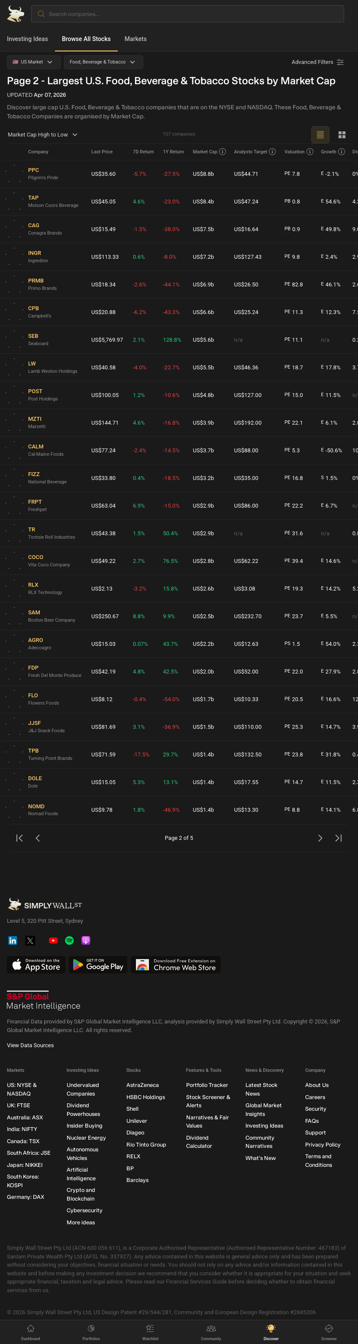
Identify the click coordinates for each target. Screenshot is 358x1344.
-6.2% (139, 312)
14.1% (331, 810)
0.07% (140, 644)
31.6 (293, 533)
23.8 (293, 755)
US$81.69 (103, 727)
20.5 (293, 699)
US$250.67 (105, 616)
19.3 (293, 589)
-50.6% (331, 450)
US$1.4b (203, 754)
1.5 (292, 644)
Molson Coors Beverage (53, 205)
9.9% (169, 616)
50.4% (170, 533)
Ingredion (38, 261)
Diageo (135, 1132)
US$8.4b (203, 201)
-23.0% (171, 201)
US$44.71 (246, 174)
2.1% (139, 340)
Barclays (137, 1180)
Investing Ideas (27, 38)
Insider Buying (85, 1125)
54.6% (331, 202)
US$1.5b (203, 727)
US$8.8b (203, 174)
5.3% (139, 782)
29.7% (170, 754)
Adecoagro (39, 648)
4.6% (139, 201)
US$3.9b (203, 422)
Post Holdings (43, 399)
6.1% (329, 423)
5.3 (292, 450)
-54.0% (171, 699)
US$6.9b (203, 284)
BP (130, 1168)
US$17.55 (246, 782)
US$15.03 (103, 644)
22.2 (293, 506)
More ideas (81, 1222)
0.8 (292, 202)
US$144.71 (105, 422)
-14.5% (171, 450)
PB (287, 201)
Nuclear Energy (86, 1137)
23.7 (293, 616)
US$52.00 (246, 671)
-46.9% (171, 810)
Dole (33, 786)
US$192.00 (247, 422)
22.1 (293, 423)
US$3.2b (203, 478)
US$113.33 (105, 257)
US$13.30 (246, 810)
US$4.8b (203, 395)
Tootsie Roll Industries (51, 537)
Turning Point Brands (50, 758)
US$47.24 (246, 201)
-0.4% (139, 699)
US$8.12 (102, 699)
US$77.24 (103, 450)
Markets (136, 38)
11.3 (293, 312)
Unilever (136, 1121)
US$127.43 (247, 257)
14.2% (331, 589)
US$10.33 (246, 699)
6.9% (139, 505)
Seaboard (38, 343)
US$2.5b (203, 616)
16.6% (331, 699)
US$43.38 (103, 533)
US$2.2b (203, 644)
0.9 (292, 229)
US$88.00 (246, 450)
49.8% (331, 229)
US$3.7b (203, 450)
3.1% (139, 727)
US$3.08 (244, 588)
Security (315, 1109)
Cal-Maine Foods (46, 454)
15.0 (293, 395)
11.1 (293, 340)
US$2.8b (203, 561)
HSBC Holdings (145, 1097)
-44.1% (171, 284)
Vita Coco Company (49, 565)
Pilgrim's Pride (43, 178)
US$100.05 (105, 395)
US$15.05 (103, 782)
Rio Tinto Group (146, 1144)
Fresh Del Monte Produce (54, 675)
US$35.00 (246, 478)
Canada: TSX (23, 1141)
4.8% (139, 671)
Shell (132, 1109)
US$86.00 (246, 505)
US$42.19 (103, 671)
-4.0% (139, 367)
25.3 (293, 727)
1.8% (139, 810)
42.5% (170, 671)
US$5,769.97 (107, 340)
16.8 (293, 478)
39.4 (293, 561)
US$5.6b (203, 340)
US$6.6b (203, 312)
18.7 (293, 368)
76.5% (170, 561)
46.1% (331, 285)
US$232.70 (247, 616)
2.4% (329, 257)
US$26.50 (246, 284)
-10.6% (171, 395)
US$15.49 (103, 229)
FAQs (312, 1121)
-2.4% (139, 450)
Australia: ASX (25, 1117)
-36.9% (171, 727)
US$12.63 (246, 644)
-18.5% (171, 478)
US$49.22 (103, 561)
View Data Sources (30, 1045)
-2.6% (139, 284)
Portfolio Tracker (207, 1085)
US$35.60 (103, 174)
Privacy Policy (323, 1144)
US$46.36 (246, 367)
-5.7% (139, 174)
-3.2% (139, 588)
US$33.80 (103, 478)
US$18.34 (103, 284)
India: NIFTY (22, 1129)
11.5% (331, 395)
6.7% (329, 506)
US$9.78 (102, 810)
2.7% (139, 561)
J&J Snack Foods (46, 731)
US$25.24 (246, 312)
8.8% (139, 616)
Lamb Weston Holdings (52, 371)
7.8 (292, 174)
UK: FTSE (18, 1105)
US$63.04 (103, 505)
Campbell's (40, 316)
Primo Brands (42, 288)
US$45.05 (103, 201)
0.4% (139, 478)
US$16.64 (246, 229)
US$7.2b (203, 257)
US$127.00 (247, 395)
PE (287, 173)
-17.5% (141, 754)
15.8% (170, 588)
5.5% (329, 616)
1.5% (329, 478)
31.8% (331, 755)
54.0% (331, 644)
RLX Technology (45, 592)
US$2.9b (203, 505)
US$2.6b (203, 588)
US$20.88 (103, 312)
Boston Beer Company (51, 620)
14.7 (293, 782)
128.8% (172, 340)
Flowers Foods (43, 703)
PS (287, 643)
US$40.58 (103, 367)
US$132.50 (247, 754)
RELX (133, 1156)
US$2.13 (102, 588)
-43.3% (171, 312)
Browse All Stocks (86, 38)
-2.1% (330, 174)
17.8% (331, 368)
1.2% (139, 395)
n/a (238, 340)
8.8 (292, 810)
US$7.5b (203, 229)
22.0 (293, 672)
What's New (260, 1158)
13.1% (170, 782)
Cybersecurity (85, 1210)
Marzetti (36, 426)
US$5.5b (203, 367)
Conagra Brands (45, 233)
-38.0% (171, 229)
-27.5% (171, 174)
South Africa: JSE (29, 1153)
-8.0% (169, 257)
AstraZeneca (142, 1085)
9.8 (292, 257)
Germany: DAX (25, 1197)
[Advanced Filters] (318, 62)
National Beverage (47, 482)
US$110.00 (247, 727)
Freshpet (37, 509)
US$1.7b (203, 699)
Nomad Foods (43, 814)
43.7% (170, 644)
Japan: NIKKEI (24, 1165)
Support (315, 1132)
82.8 (293, 285)
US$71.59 (103, 754)
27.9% (331, 672)
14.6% (331, 561)
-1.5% (139, 229)
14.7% (331, 727)
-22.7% (171, 367)
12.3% (331, 312)
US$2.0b (203, 671)
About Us (317, 1085)
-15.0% (171, 505)
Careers (315, 1097)
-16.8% (171, 422)
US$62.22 (246, 561)
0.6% (139, 257)
